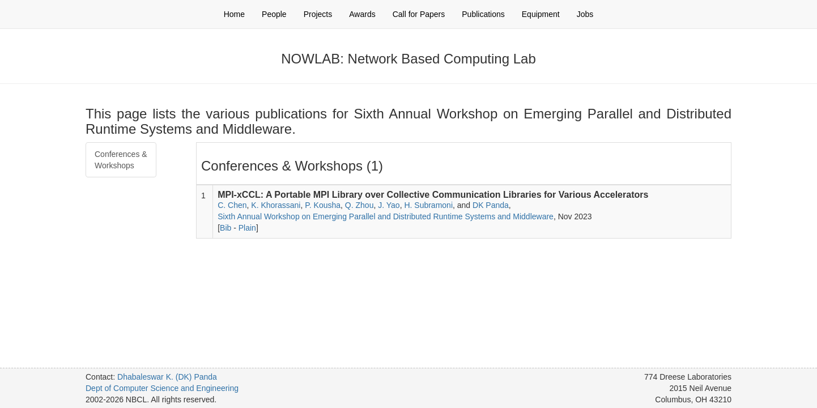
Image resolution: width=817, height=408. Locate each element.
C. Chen (232, 205)
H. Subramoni (428, 205)
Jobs (585, 14)
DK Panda (491, 205)
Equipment (541, 14)
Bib (225, 227)
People (274, 14)
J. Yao (388, 205)
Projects (318, 14)
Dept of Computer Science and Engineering (162, 388)
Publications (483, 14)
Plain (247, 227)
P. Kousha (323, 205)
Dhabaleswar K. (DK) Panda (167, 376)
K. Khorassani (275, 205)
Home (234, 14)
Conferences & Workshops (121, 160)
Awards (362, 14)
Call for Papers (419, 14)
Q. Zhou (359, 205)
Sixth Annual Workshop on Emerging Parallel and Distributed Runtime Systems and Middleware (386, 216)
